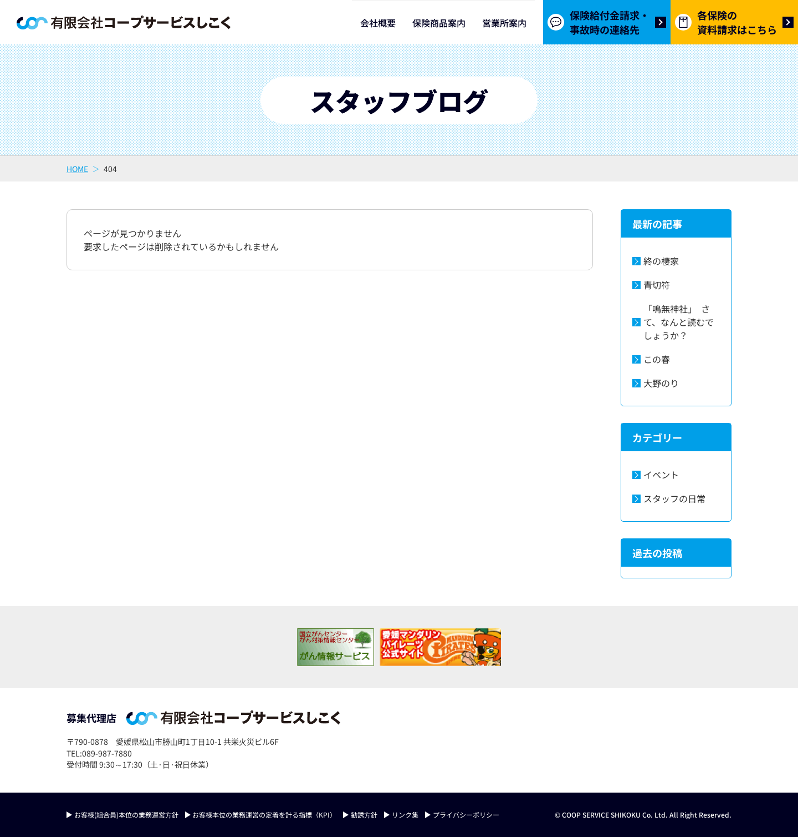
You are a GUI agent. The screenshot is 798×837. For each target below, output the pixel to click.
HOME (77, 168)
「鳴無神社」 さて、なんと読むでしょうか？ (678, 322)
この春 (656, 359)
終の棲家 (661, 261)
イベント (661, 474)
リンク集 (405, 814)
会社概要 (378, 22)
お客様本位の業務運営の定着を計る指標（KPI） (264, 814)
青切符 (656, 284)
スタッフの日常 (674, 498)
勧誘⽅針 (364, 814)
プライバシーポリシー (466, 814)
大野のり (661, 383)
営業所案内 (504, 22)
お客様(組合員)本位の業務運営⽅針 (126, 814)
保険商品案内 (439, 22)
